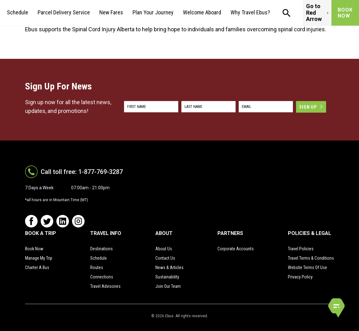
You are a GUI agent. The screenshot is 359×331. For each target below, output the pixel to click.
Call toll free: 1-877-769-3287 (82, 172)
